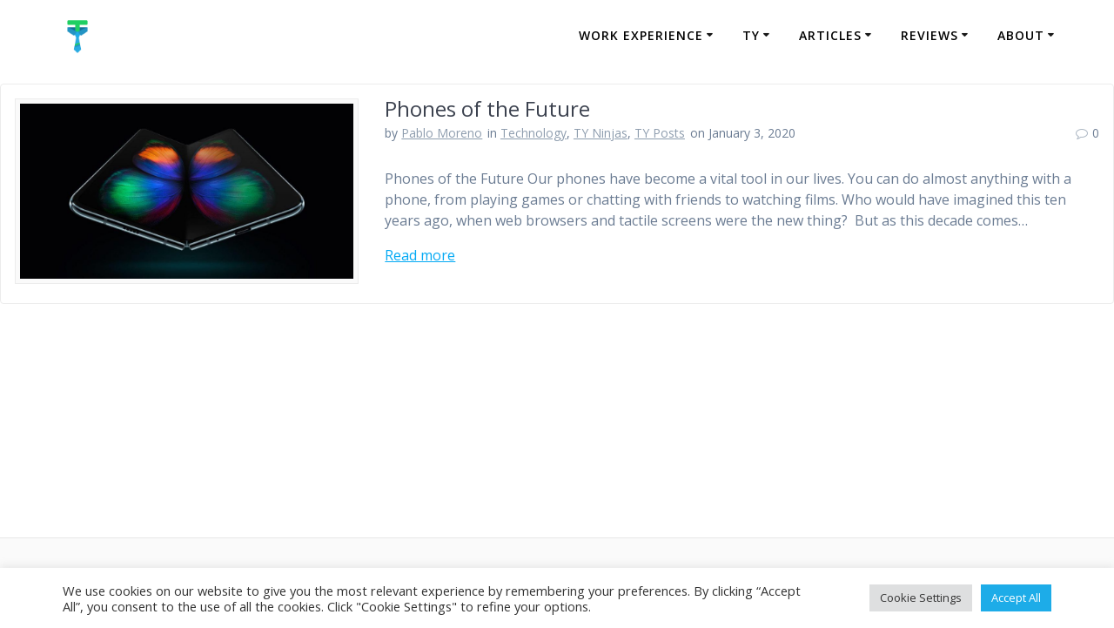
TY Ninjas (600, 133)
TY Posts (659, 133)
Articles (830, 35)
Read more (420, 255)
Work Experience (641, 35)
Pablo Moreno (441, 133)
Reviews (929, 35)
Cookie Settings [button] (921, 597)
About (1020, 35)
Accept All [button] (1016, 597)
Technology (533, 133)
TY (751, 35)
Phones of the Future (487, 108)
